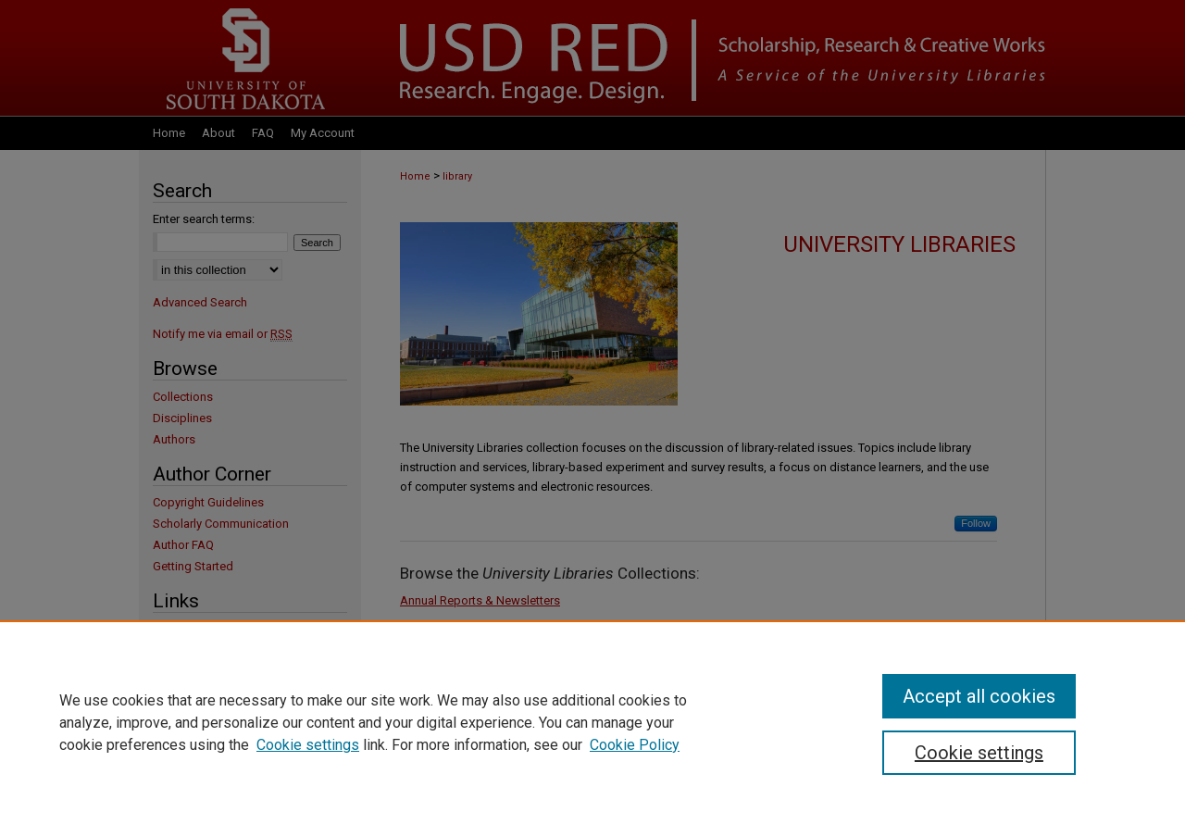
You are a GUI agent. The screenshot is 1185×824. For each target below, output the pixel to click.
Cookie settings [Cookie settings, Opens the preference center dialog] (979, 753)
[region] (592, 722)
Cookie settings (307, 745)
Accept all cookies (979, 696)
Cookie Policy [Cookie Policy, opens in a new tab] (635, 745)
